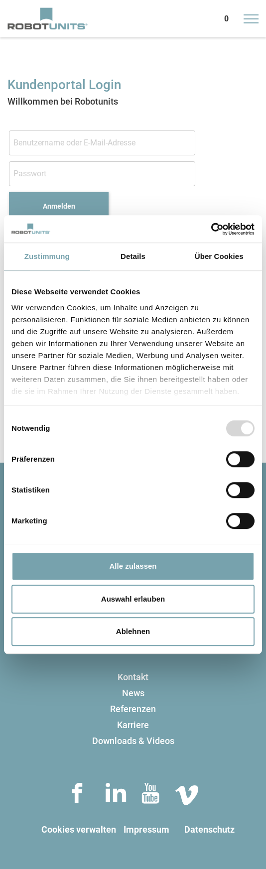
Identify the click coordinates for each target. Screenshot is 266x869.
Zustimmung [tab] (47, 256)
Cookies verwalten (78, 829)
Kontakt (133, 677)
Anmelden (59, 206)
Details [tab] (133, 256)
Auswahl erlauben (133, 599)
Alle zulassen (132, 566)
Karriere (133, 725)
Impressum (146, 829)
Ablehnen (133, 631)
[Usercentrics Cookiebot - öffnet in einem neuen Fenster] (211, 229)
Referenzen (133, 709)
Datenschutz (209, 829)
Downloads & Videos (133, 741)
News (133, 693)
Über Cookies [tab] (219, 256)
